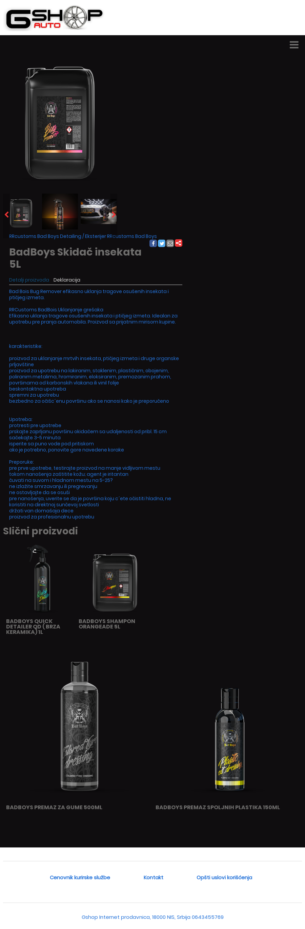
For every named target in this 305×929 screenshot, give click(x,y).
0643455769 (208, 917)
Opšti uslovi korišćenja (224, 877)
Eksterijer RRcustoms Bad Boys (121, 236)
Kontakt (153, 877)
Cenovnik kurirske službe (80, 877)
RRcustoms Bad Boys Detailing (45, 236)
